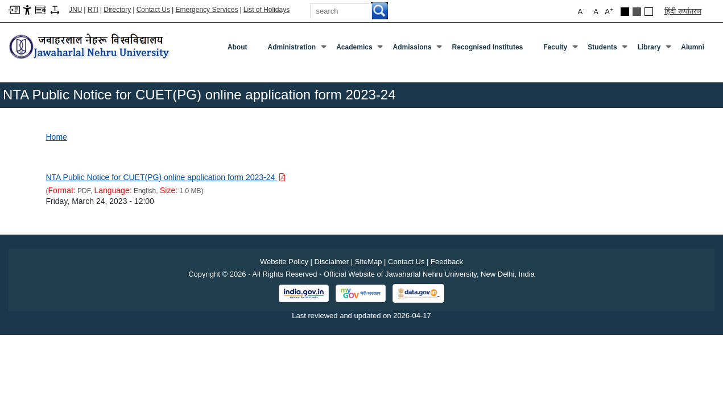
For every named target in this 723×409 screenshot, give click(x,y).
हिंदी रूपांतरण (682, 11)
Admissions (417, 49)
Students (607, 49)
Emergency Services (206, 10)
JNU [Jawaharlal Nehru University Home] (75, 10)
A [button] (609, 11)
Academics (359, 49)
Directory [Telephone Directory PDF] (117, 10)
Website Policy (284, 261)
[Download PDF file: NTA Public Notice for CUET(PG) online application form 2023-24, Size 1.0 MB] (166, 177)
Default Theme (648, 11)
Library (654, 49)
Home (56, 136)
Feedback (447, 261)
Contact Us (153, 10)
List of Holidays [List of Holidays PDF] (266, 10)
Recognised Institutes (487, 47)
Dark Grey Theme (637, 11)
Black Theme (625, 11)
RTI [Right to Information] (93, 10)
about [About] (237, 47)
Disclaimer (332, 261)
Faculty (560, 49)
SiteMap (368, 261)
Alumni (692, 47)
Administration (297, 49)
